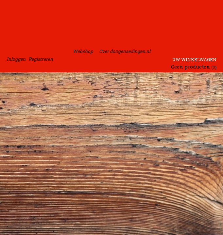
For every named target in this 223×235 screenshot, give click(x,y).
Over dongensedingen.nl (124, 51)
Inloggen (16, 59)
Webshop (83, 51)
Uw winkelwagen (194, 59)
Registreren (40, 59)
